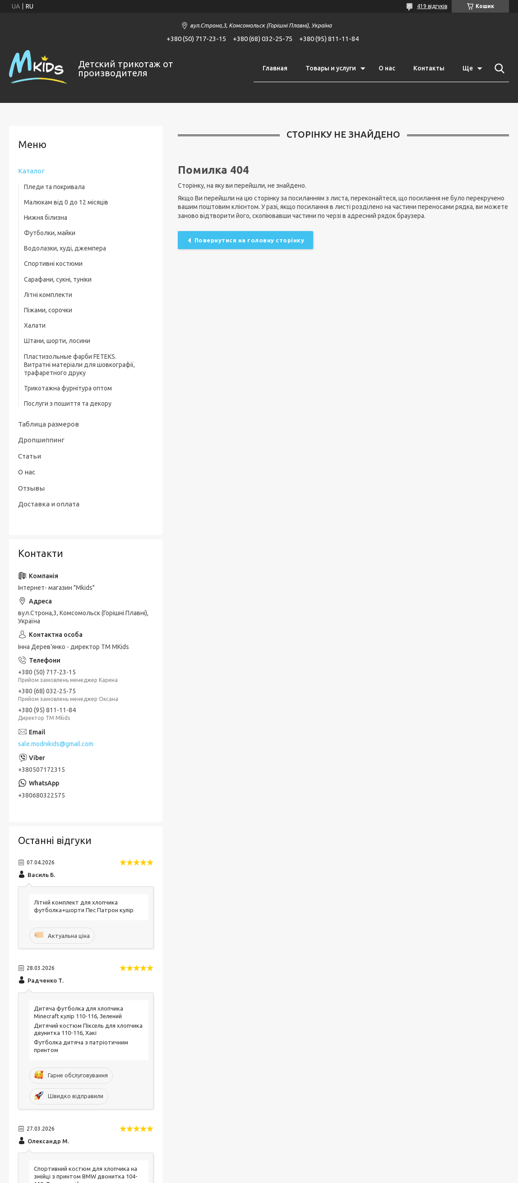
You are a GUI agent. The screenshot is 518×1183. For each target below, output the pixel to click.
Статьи (29, 456)
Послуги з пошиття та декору (67, 403)
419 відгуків (432, 6)
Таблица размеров (48, 424)
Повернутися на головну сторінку (249, 240)
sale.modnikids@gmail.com (55, 743)
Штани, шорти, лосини (57, 340)
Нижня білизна (45, 217)
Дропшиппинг (41, 440)
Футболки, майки (49, 233)
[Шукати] (497, 69)
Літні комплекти (48, 294)
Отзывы (31, 488)
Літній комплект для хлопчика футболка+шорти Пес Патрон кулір (84, 906)
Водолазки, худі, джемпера (65, 248)
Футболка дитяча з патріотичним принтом (81, 1046)
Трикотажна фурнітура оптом (68, 388)
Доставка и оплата (48, 504)
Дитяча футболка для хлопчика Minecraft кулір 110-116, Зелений (78, 1012)
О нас (387, 68)
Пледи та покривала (54, 186)
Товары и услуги (330, 68)
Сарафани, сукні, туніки (58, 279)
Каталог (31, 171)
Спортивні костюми (53, 263)
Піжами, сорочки (48, 310)
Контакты (428, 68)
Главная (275, 68)
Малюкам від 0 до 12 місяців (66, 202)
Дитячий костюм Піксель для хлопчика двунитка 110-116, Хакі (88, 1029)
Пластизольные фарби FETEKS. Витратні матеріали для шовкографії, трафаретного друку (79, 364)
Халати (35, 325)
